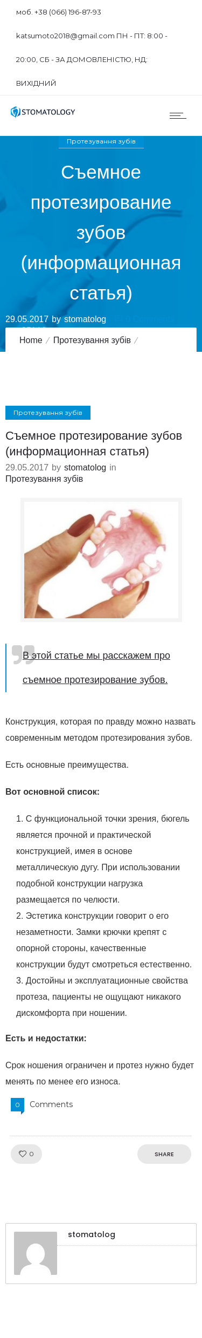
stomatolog (85, 318)
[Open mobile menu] (180, 115)
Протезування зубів (92, 340)
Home (31, 340)
